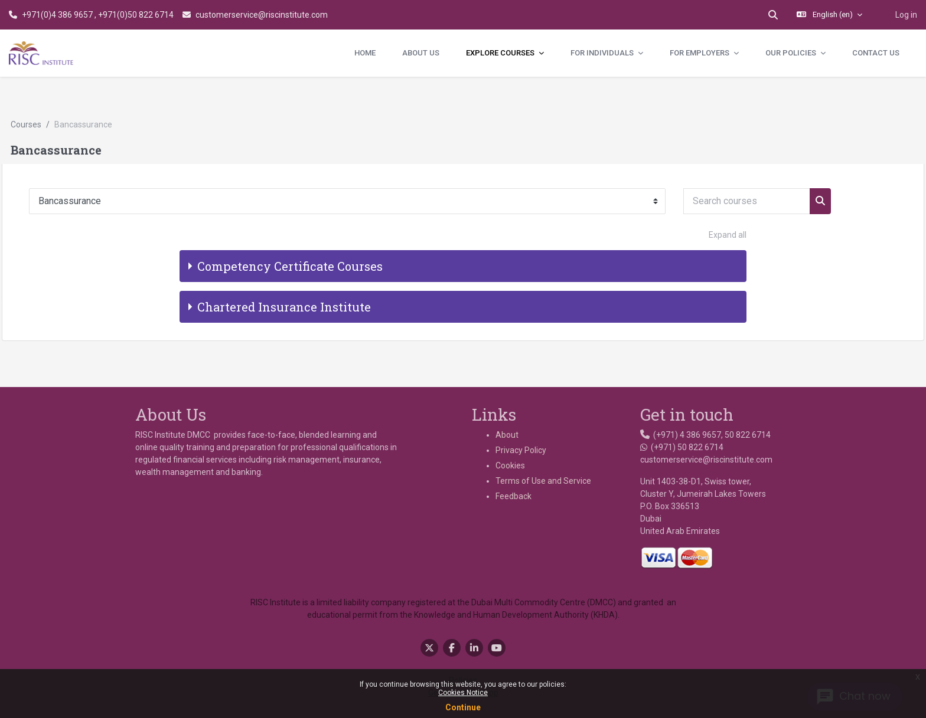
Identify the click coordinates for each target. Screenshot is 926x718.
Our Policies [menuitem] (791, 52)
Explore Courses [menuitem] (501, 52)
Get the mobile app (463, 660)
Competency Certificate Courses (290, 233)
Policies (463, 648)
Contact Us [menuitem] (875, 52)
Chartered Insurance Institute (284, 273)
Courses (52, 91)
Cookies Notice (463, 693)
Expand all (727, 201)
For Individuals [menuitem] (602, 52)
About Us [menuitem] (420, 52)
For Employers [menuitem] (700, 52)
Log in (906, 14)
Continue (463, 707)
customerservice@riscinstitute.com (261, 14)
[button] (773, 14)
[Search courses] (773, 168)
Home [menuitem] (365, 52)
